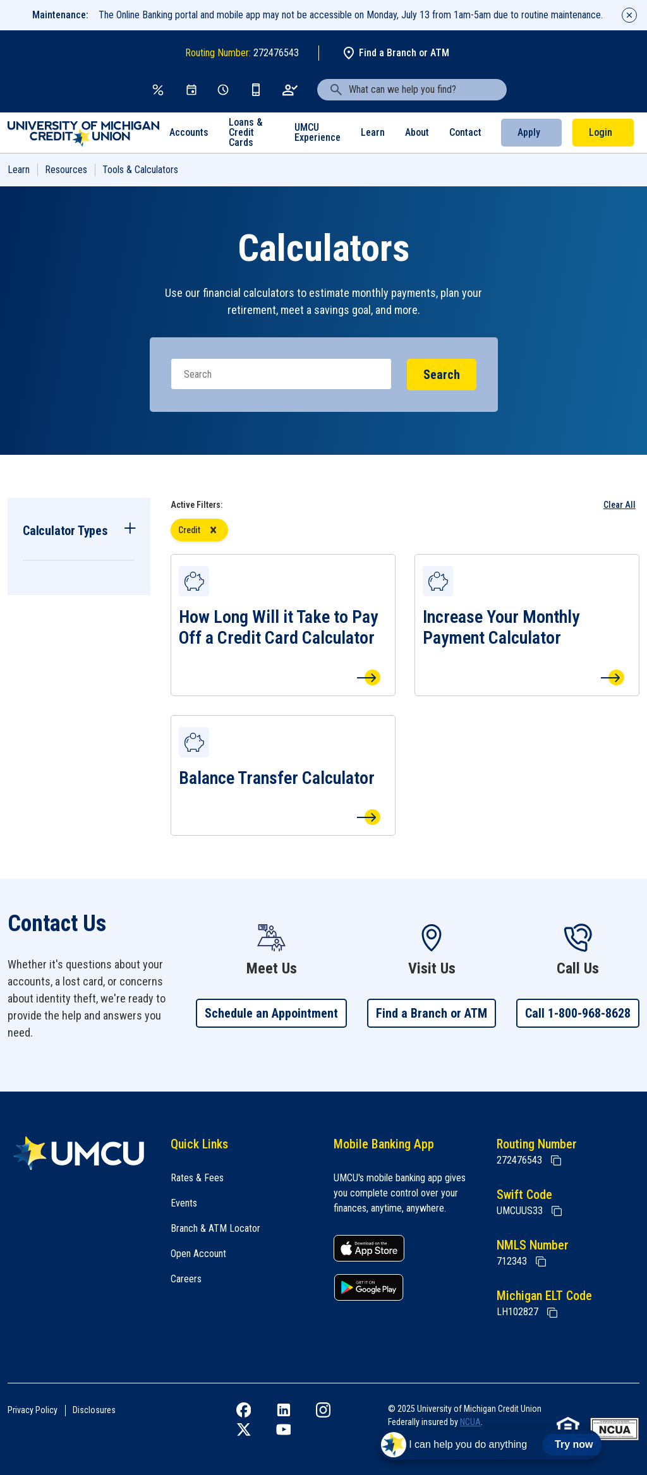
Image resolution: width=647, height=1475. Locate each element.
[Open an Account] (290, 89)
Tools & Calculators (140, 170)
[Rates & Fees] (157, 89)
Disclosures (94, 1410)
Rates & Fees (197, 1178)
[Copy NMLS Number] (541, 1261)
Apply (528, 132)
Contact (465, 132)
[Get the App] (256, 89)
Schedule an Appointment (271, 1013)
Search (441, 374)
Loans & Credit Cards (246, 132)
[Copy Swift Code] (556, 1211)
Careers (186, 1279)
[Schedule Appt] (223, 89)
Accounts (189, 132)
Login (600, 132)
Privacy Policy (32, 1410)
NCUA (470, 1422)
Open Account (198, 1254)
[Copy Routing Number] (556, 1160)
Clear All (619, 505)
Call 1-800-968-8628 (578, 1013)
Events (184, 1203)
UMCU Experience (317, 132)
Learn (373, 132)
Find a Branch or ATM (395, 53)
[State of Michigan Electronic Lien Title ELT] (552, 1312)
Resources (66, 170)
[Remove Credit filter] (213, 530)
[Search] (281, 374)
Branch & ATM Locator (215, 1228)
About (417, 132)
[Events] (191, 89)
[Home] (79, 1153)
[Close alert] (629, 15)
